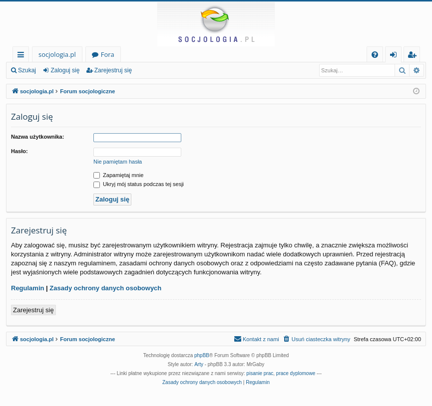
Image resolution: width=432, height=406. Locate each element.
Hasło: (19, 151)
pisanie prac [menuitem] (259, 373)
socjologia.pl (57, 54)
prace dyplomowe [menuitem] (295, 373)
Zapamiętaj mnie (118, 175)
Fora (107, 54)
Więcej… (22, 56)
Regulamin (27, 288)
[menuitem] (375, 54)
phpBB (201, 355)
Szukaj (27, 70)
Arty (198, 364)
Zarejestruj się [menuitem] (414, 56)
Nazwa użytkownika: (37, 137)
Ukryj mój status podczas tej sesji (138, 184)
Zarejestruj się (113, 70)
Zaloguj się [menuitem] (395, 56)
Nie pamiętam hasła (117, 162)
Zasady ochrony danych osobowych (105, 288)
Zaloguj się (64, 70)
